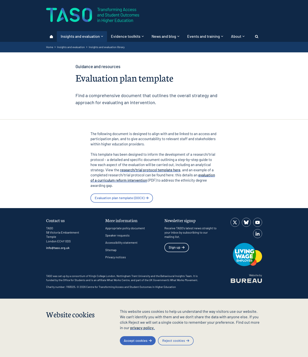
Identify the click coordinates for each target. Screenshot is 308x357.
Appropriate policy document (125, 228)
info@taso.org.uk (57, 248)
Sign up (177, 247)
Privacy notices (115, 257)
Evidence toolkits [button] (127, 36)
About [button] (238, 36)
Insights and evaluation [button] (82, 36)
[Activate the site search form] (256, 36)
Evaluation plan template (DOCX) (122, 198)
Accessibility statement (121, 242)
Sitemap (111, 250)
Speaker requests (117, 235)
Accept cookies (138, 340)
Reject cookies (175, 340)
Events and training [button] (205, 36)
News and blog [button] (165, 36)
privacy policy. (142, 327)
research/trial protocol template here (150, 170)
